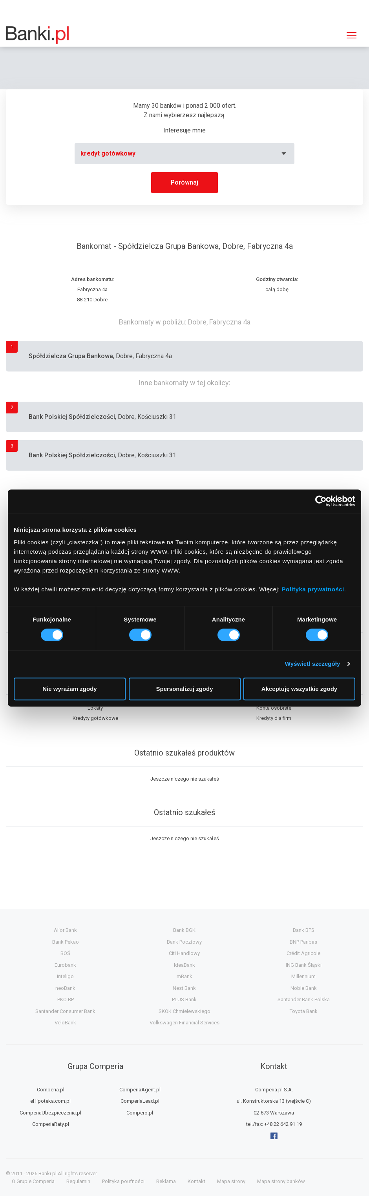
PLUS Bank (184, 999)
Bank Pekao (65, 942)
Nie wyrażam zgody (69, 688)
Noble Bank (303, 988)
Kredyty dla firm (273, 718)
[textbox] (184, 153)
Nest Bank (184, 988)
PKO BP (65, 999)
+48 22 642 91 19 (283, 1124)
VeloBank (65, 1023)
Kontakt (196, 1181)
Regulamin (78, 1181)
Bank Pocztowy (184, 942)
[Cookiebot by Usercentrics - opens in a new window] (321, 501)
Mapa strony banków (281, 1181)
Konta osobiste (273, 708)
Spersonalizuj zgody (184, 688)
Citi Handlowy (184, 953)
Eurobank (65, 965)
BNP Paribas (303, 942)
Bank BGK (184, 930)
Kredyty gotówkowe (95, 718)
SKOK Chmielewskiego (184, 1011)
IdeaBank (184, 965)
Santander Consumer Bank (65, 1011)
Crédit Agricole (303, 953)
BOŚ (65, 953)
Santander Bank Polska (304, 999)
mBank (184, 976)
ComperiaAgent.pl (140, 1090)
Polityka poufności (123, 1181)
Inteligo (65, 976)
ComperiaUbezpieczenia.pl (50, 1113)
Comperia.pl (50, 1090)
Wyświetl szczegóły (312, 663)
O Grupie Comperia (33, 1181)
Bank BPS (303, 930)
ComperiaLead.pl (140, 1101)
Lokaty (95, 708)
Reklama (166, 1181)
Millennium (303, 976)
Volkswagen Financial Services (184, 1023)
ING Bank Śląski (304, 965)
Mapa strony (231, 1181)
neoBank (65, 988)
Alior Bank (65, 930)
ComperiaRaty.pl (50, 1124)
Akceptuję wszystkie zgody (299, 688)
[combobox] (184, 153)
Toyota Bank (304, 1011)
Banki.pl (47, 1173)
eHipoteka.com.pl (50, 1101)
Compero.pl (139, 1113)
